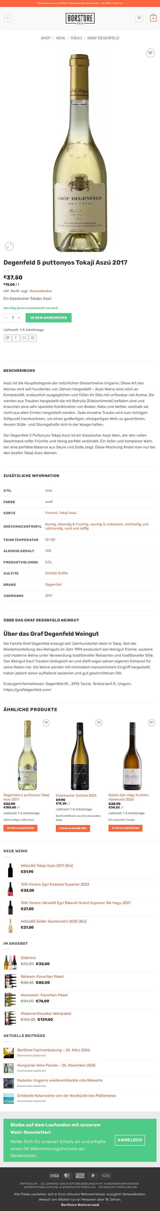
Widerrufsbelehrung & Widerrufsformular (59, 1187)
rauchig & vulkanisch (106, 524)
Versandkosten (40, 291)
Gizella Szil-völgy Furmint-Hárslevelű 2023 (129, 797)
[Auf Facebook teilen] (16, 338)
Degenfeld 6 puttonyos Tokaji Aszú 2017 (26, 797)
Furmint (51, 513)
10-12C (50, 540)
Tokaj (76, 38)
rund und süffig (77, 528)
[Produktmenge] (12, 317)
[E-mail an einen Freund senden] (24, 338)
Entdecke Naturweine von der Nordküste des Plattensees (66, 1095)
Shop (46, 38)
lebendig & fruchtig (73, 524)
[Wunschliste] (139, 18)
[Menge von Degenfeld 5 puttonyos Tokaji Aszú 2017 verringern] (6, 317)
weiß (48, 502)
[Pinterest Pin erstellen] (32, 338)
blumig (50, 524)
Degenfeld (53, 585)
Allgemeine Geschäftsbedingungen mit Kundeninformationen (90, 1183)
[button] (7, 18)
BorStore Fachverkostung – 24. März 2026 (53, 1050)
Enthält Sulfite (56, 573)
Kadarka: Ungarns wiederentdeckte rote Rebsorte (60, 1080)
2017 (48, 596)
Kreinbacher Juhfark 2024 (76, 796)
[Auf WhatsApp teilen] (8, 338)
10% (48, 551)
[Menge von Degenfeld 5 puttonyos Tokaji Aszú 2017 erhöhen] (19, 317)
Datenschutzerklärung (118, 1187)
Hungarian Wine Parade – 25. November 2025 (56, 1065)
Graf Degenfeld (103, 38)
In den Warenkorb (48, 317)
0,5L (48, 562)
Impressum (29, 1183)
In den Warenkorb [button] (20, 828)
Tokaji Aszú (67, 513)
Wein (60, 38)
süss (48, 490)
